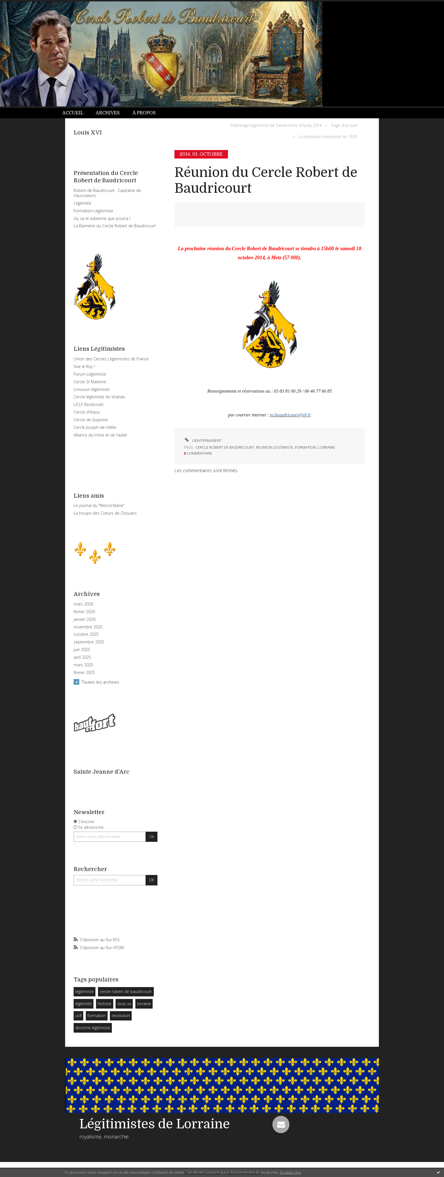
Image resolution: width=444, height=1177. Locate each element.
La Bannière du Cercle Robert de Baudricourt (115, 225)
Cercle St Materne (90, 381)
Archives (108, 112)
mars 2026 (83, 604)
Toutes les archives (100, 682)
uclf (78, 1015)
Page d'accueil (344, 125)
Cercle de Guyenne (91, 419)
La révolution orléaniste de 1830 (327, 136)
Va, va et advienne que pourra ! (102, 218)
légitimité (83, 1003)
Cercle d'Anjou (87, 412)
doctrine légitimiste (92, 1027)
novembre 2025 (88, 627)
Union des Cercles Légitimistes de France (111, 358)
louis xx (124, 1003)
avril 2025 (82, 657)
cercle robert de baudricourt (126, 991)
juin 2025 (82, 649)
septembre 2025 (89, 642)
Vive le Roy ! (84, 366)
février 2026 (84, 611)
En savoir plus (290, 1172)
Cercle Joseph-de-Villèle (95, 427)
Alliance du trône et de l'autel (100, 435)
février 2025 (84, 672)
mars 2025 (83, 664)
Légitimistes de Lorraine (154, 1124)
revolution (121, 1015)
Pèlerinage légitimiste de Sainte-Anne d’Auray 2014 (276, 125)
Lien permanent (202, 440)
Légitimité (82, 203)
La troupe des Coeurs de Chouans (105, 513)
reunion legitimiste (274, 447)
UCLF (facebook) (88, 404)
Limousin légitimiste (92, 389)
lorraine (144, 1003)
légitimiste (84, 991)
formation (96, 1015)
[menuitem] (75, 113)
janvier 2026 (84, 619)
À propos (144, 112)
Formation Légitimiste (93, 210)
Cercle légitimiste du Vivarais (99, 396)
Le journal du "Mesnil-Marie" (99, 505)
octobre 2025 (86, 634)
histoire (104, 1003)
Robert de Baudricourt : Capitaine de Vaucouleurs (107, 193)
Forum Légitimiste (90, 374)
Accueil (72, 112)
